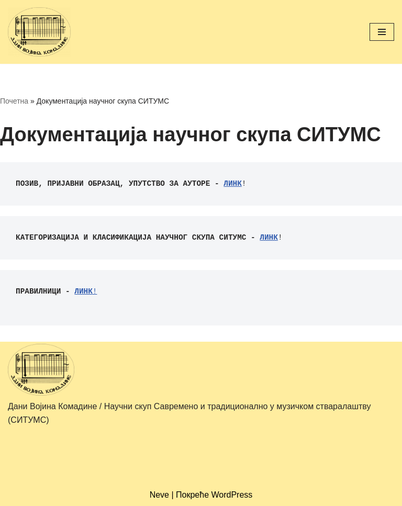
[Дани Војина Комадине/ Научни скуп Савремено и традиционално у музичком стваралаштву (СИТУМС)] (39, 32)
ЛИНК (233, 183)
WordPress (232, 494)
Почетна (14, 101)
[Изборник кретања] (382, 32)
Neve (159, 494)
